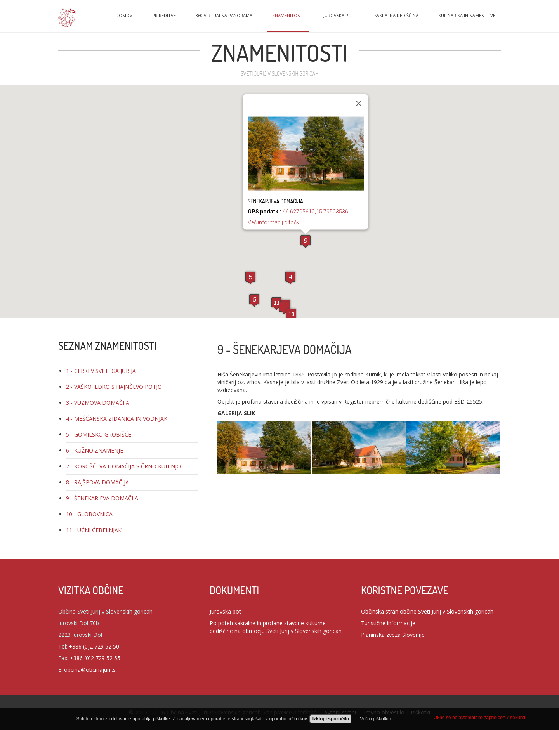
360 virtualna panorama (224, 15)
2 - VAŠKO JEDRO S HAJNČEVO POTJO (114, 386)
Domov (124, 15)
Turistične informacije (388, 623)
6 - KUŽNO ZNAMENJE (94, 450)
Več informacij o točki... (276, 222)
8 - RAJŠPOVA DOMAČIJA (97, 482)
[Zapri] (358, 103)
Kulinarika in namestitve (466, 15)
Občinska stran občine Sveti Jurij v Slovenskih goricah (427, 611)
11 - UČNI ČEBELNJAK (94, 530)
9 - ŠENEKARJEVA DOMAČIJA (102, 498)
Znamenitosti (288, 15)
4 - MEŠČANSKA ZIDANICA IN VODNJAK (116, 418)
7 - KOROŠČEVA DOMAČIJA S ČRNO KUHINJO (123, 466)
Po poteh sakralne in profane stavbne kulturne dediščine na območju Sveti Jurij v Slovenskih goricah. (276, 627)
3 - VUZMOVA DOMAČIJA (97, 402)
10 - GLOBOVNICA (89, 514)
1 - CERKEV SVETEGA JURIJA (101, 371)
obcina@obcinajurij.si (90, 669)
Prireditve (164, 15)
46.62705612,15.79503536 (315, 211)
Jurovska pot (338, 15)
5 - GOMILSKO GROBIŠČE (98, 434)
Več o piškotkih (375, 718)
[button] (284, 307)
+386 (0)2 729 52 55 (95, 658)
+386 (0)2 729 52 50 (94, 646)
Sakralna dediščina (396, 15)
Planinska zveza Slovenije (393, 634)
